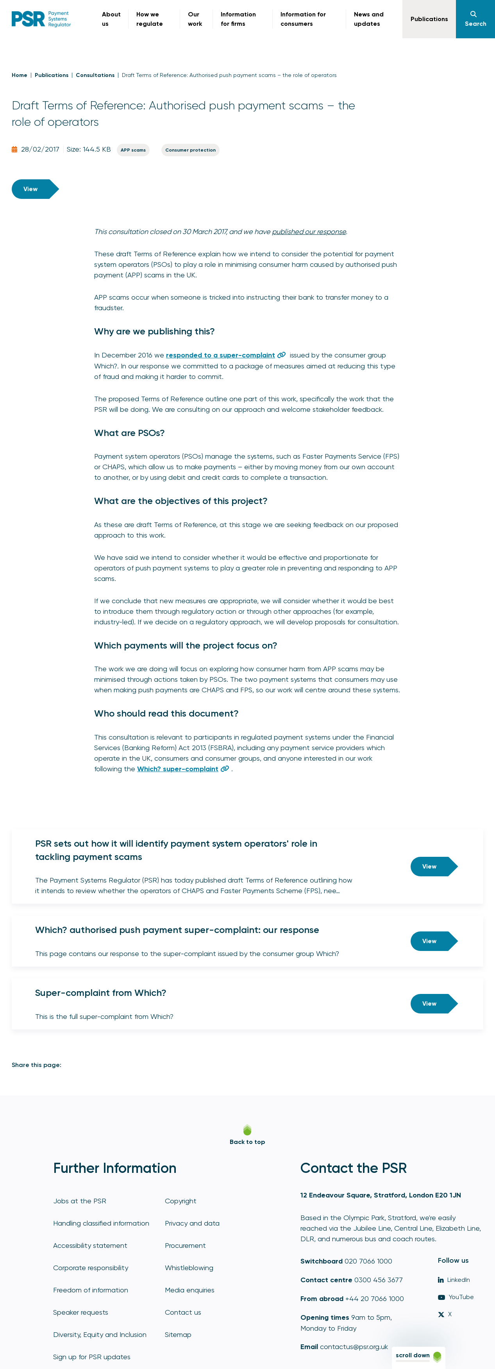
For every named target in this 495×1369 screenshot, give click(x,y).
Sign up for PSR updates (91, 1357)
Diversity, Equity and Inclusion (100, 1334)
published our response (309, 231)
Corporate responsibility (90, 1268)
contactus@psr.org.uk (354, 1346)
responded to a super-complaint (220, 355)
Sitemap (178, 1334)
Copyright (181, 1201)
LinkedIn (454, 1279)
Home (19, 75)
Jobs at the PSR (79, 1201)
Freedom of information (90, 1290)
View (30, 189)
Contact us (183, 1312)
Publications (51, 75)
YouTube (456, 1297)
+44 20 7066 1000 (374, 1298)
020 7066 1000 (368, 1261)
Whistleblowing (189, 1268)
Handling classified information (101, 1223)
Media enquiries (189, 1290)
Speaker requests (80, 1312)
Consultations (95, 75)
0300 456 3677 (378, 1280)
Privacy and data (192, 1223)
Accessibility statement (90, 1245)
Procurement (185, 1245)
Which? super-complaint (177, 769)
